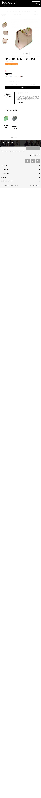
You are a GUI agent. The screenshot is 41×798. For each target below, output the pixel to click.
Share (11, 76)
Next (16, 137)
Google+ (17, 76)
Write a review (8, 78)
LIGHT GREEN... (6, 125)
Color (6, 69)
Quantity (7, 67)
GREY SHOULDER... (15, 125)
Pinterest (22, 76)
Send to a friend (10, 81)
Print (19, 81)
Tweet (7, 76)
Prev (12, 137)
